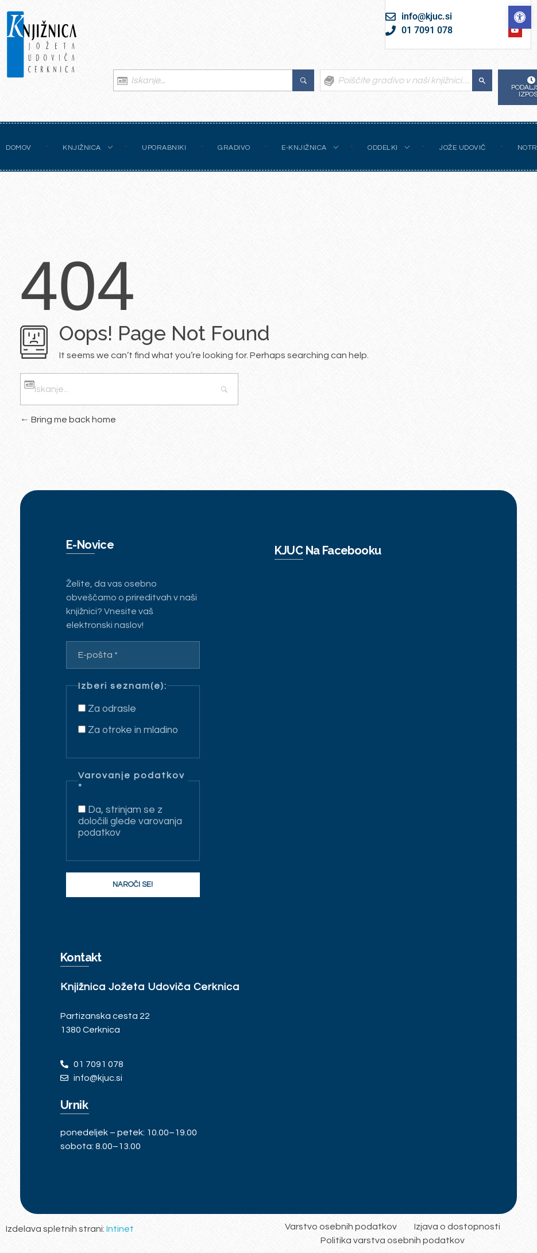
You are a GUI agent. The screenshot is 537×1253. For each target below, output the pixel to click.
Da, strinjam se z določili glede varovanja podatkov (130, 821)
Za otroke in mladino (128, 730)
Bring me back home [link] (68, 419)
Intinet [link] (120, 1228)
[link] (519, 17)
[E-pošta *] (133, 655)
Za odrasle (107, 709)
